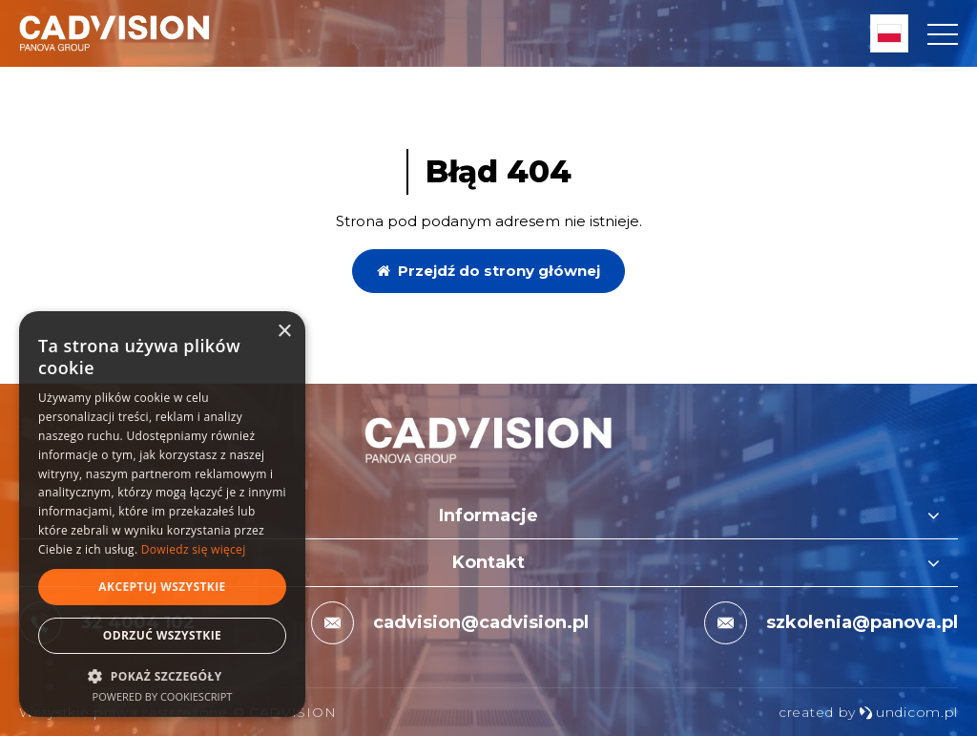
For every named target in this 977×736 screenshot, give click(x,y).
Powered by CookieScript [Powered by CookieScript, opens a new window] (163, 696)
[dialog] (162, 514)
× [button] (284, 332)
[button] (162, 675)
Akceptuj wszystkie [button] (161, 586)
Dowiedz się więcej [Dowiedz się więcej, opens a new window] (193, 549)
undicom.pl (908, 712)
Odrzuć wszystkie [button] (162, 635)
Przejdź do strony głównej (488, 271)
